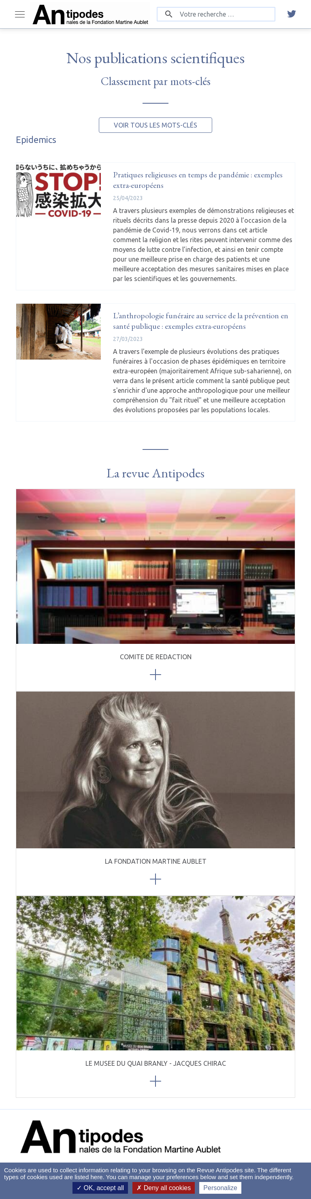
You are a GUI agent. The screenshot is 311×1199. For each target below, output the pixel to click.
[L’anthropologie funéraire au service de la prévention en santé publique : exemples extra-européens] (58, 332)
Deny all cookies (163, 1187)
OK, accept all (100, 1187)
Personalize (220, 1187)
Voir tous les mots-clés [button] (155, 125)
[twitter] (291, 14)
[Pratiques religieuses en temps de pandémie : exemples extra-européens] (58, 191)
